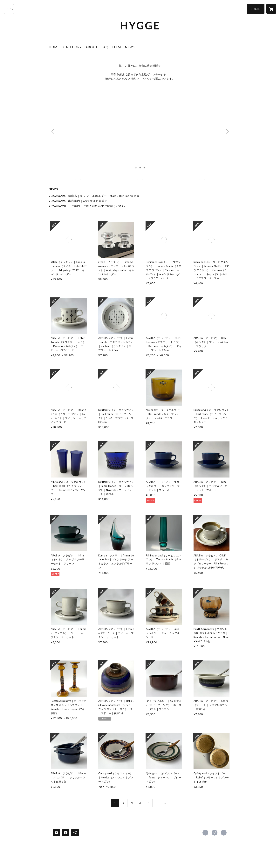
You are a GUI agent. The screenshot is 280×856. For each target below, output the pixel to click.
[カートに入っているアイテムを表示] (271, 9)
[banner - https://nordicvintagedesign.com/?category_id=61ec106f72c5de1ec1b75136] (140, 179)
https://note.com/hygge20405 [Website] (224, 833)
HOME (54, 47)
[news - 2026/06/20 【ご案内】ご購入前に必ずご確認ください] (140, 206)
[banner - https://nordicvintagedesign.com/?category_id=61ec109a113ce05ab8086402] (78, 179)
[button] (255, 9)
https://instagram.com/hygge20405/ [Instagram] (214, 833)
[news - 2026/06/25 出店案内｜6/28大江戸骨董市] (140, 201)
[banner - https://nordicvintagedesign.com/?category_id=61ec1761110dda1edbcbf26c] (202, 179)
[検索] (9, 9)
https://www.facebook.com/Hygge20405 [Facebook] (205, 833)
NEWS (130, 47)
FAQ (105, 47)
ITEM (116, 47)
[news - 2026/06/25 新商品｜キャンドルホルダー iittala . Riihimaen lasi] (140, 196)
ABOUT (91, 47)
